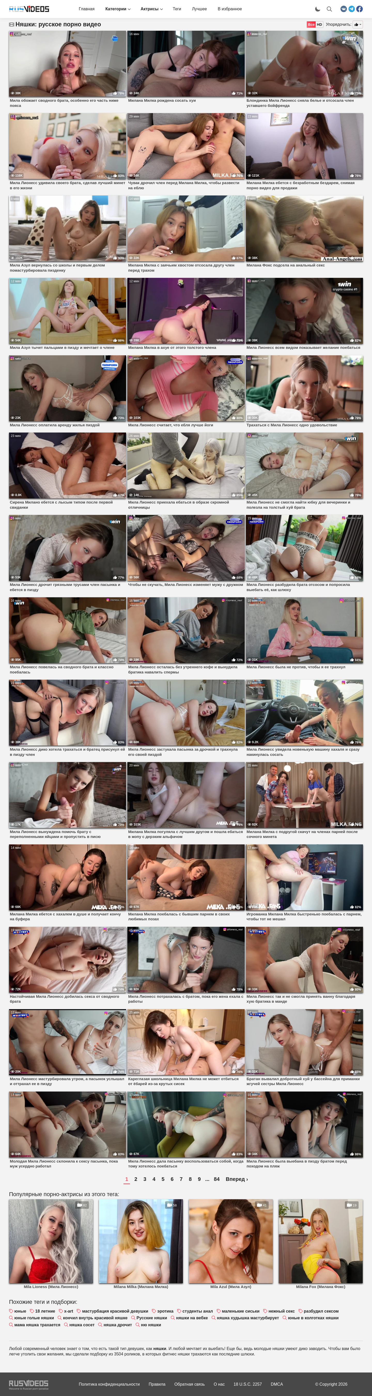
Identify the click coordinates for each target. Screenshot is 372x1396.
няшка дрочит (118, 1325)
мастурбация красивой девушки (115, 1311)
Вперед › (237, 1179)
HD (319, 24)
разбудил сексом (321, 1311)
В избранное (230, 9)
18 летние (45, 1311)
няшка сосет (82, 1325)
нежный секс (281, 1311)
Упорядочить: (339, 24)
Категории (115, 9)
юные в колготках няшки (313, 1318)
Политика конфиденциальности (109, 1384)
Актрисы (150, 9)
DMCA (277, 1384)
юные (20, 1311)
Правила (157, 1384)
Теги (177, 9)
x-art (68, 1311)
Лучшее (199, 9)
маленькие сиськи (240, 1311)
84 (217, 1179)
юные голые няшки (34, 1318)
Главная (87, 9)
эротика (165, 1311)
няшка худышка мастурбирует (248, 1318)
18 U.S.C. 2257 (248, 1384)
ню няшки (151, 1325)
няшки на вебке (192, 1318)
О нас (219, 1384)
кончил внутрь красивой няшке (95, 1318)
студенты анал (197, 1311)
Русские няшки (152, 1318)
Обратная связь (189, 1384)
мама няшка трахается (37, 1325)
